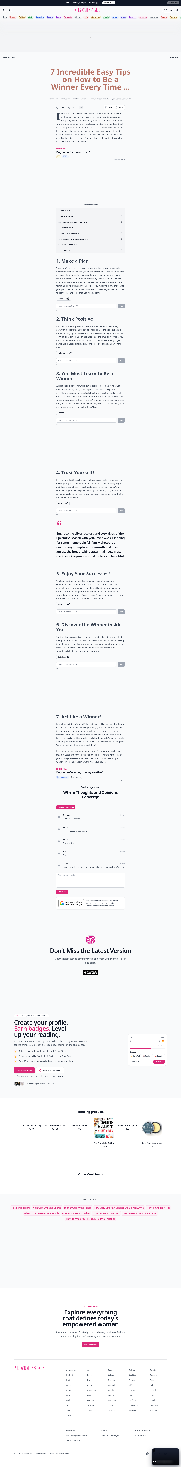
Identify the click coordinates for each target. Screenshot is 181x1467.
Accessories (68, 17)
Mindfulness (95, 17)
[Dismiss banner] (122, 900)
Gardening (132, 17)
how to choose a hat (158, 1207)
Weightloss (154, 1410)
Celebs (111, 1375)
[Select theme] (168, 10)
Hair (152, 1385)
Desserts (153, 1375)
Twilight (111, 1410)
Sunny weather (62, 777)
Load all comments (66, 807)
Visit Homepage (90, 1345)
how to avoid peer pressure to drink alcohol (90, 1218)
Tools (68, 1415)
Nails (68, 1400)
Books (89, 1375)
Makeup (115, 17)
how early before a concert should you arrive (119, 1207)
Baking (132, 1370)
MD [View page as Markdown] (81, 107)
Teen (68, 1410)
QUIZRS (123, 159)
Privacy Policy (140, 1435)
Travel (5, 17)
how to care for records (106, 1213)
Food (152, 1380)
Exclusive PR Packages (110, 1435)
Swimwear (143, 17)
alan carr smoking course (47, 1207)
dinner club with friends (77, 1207)
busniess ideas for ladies (76, 1213)
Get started (159, 1062)
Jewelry (123, 17)
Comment (62, 892)
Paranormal (92, 1400)
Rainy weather (76, 777)
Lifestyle (106, 17)
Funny (68, 1385)
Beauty (58, 17)
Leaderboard (134, 1062)
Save (108, 107)
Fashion (22, 17)
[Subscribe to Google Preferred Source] (71, 903)
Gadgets (90, 1385)
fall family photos (98, 542)
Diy (88, 1380)
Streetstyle (40, 17)
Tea (58, 157)
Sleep (110, 1405)
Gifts (86, 17)
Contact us (70, 1430)
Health (69, 1390)
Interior (30, 17)
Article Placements (142, 1430)
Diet (68, 1380)
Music (152, 1395)
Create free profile (24, 1070)
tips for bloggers (20, 1207)
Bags (110, 1370)
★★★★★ (174, 57)
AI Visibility (105, 1430)
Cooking (50, 17)
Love (68, 1395)
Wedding (133, 1410)
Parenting (173, 17)
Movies (132, 1395)
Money (111, 1395)
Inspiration (154, 17)
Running (164, 17)
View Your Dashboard (50, 1070)
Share (119, 107)
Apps (89, 1370)
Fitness (132, 1380)
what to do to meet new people (41, 1213)
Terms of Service (73, 1440)
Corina (61, 107)
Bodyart (13, 17)
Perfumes (133, 1400)
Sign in (60, 1076)
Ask (121, 306)
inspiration (9, 57)
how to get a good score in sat (140, 1213)
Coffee (65, 157)
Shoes (68, 1405)
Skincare (78, 17)
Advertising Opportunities (77, 1435)
